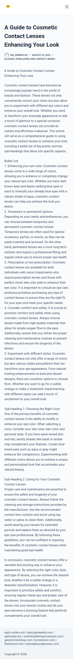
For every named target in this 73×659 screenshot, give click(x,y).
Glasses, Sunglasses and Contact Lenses (29, 59)
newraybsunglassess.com (42, 644)
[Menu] (67, 6)
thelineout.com (14, 644)
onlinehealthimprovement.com (43, 636)
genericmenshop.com (18, 640)
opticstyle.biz (12, 636)
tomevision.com (44, 640)
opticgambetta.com (39, 632)
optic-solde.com (14, 632)
